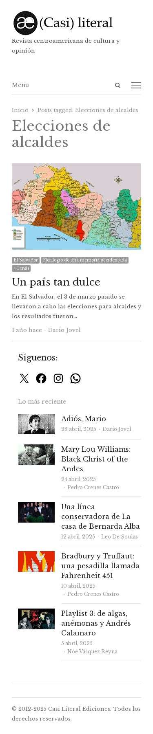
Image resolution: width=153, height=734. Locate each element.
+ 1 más (21, 268)
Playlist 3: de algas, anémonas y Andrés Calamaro (96, 623)
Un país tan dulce (56, 282)
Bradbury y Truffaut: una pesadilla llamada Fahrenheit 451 (100, 566)
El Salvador (25, 260)
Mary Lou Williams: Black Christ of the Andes (96, 459)
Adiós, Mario (83, 419)
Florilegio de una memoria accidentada (85, 260)
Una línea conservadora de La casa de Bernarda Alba (100, 516)
